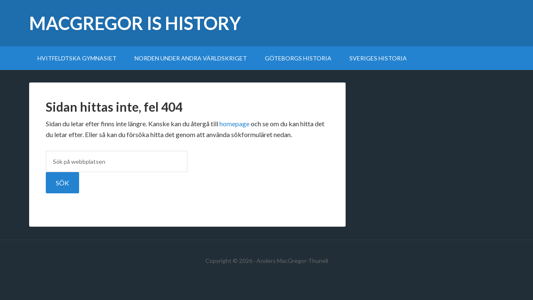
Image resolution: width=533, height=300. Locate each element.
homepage (234, 124)
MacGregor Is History (135, 23)
